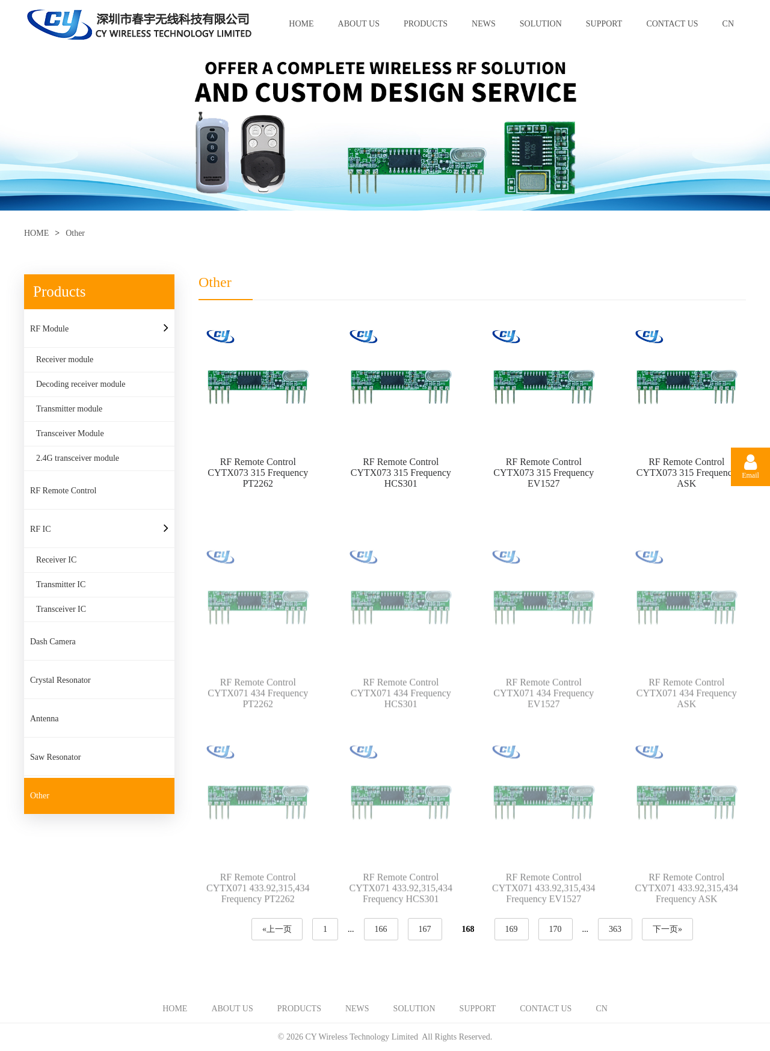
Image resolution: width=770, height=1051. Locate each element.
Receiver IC (56, 559)
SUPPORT (604, 23)
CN (728, 23)
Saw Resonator (55, 757)
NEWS (484, 23)
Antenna (44, 718)
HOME (301, 23)
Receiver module (64, 359)
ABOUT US (359, 23)
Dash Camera (53, 641)
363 (615, 929)
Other (75, 233)
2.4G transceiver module (77, 458)
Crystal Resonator (60, 680)
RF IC (40, 529)
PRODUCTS (426, 23)
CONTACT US (672, 23)
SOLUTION (541, 23)
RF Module (49, 328)
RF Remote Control (63, 490)
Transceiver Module (70, 433)
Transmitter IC (60, 584)
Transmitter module (69, 408)
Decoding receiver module (81, 384)
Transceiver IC (61, 609)
